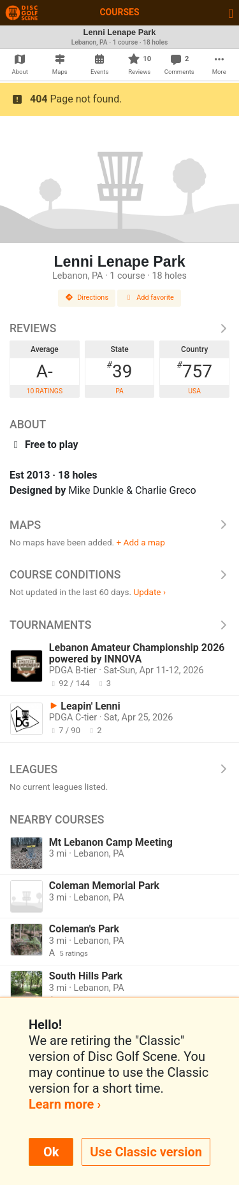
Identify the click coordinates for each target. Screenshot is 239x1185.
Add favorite (149, 297)
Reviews (119, 328)
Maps (119, 525)
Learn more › (65, 1104)
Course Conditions (119, 574)
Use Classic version (146, 1152)
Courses (119, 12)
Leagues (119, 769)
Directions (86, 297)
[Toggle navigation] (231, 13)
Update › (149, 592)
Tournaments (119, 625)
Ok (51, 1152)
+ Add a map (141, 542)
